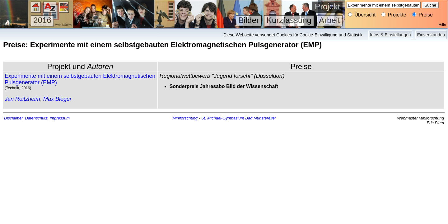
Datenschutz (36, 118)
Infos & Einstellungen (390, 34)
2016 (42, 20)
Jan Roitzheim (22, 99)
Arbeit (329, 20)
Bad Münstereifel (260, 118)
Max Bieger (57, 99)
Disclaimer (13, 118)
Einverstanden (431, 34)
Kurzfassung (289, 20)
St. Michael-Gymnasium (222, 118)
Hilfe (442, 24)
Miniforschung (185, 118)
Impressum (60, 118)
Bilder (248, 20)
